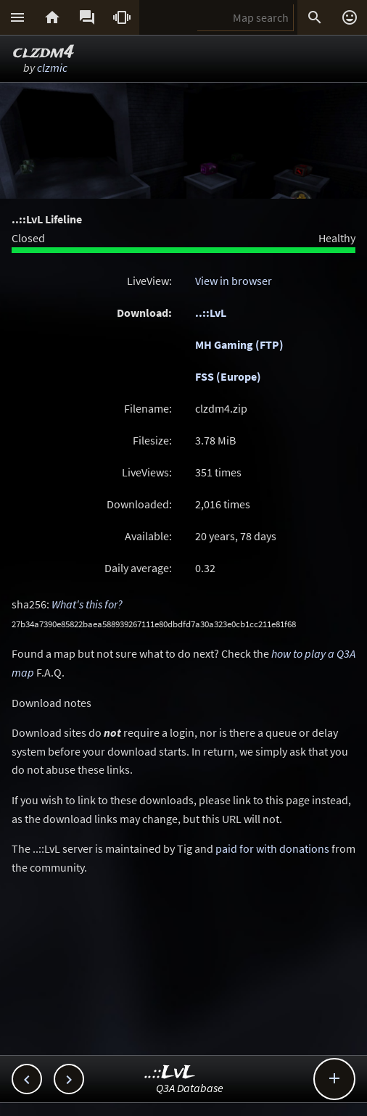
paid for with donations (272, 848)
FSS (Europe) (228, 376)
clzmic (52, 67)
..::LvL (210, 312)
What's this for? (87, 604)
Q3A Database (189, 1087)
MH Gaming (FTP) (239, 344)
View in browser (233, 280)
